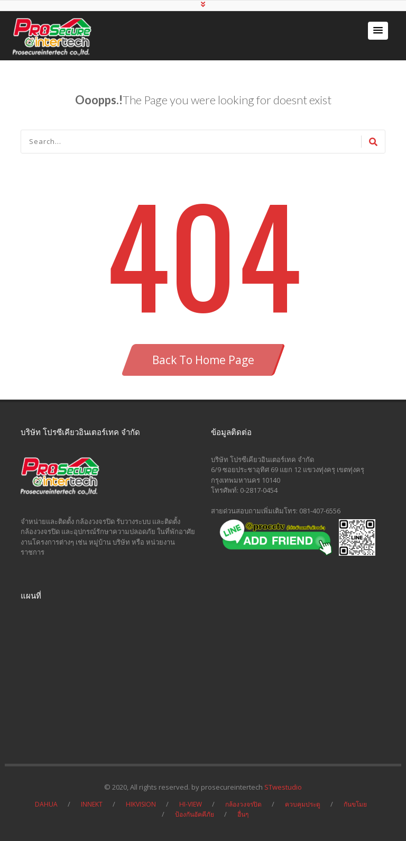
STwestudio (283, 787)
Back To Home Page (203, 359)
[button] (378, 31)
